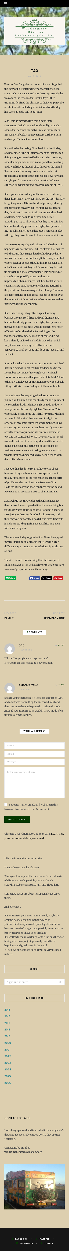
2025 (7, 1076)
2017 (7, 1023)
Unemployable (54, 618)
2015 (7, 1009)
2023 (7, 1063)
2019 (7, 1036)
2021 (7, 1049)
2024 (7, 1069)
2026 (7, 1083)
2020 (7, 1043)
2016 (7, 1016)
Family (9, 618)
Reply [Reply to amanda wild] (61, 684)
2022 (7, 1056)
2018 (7, 1029)
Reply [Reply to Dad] (61, 645)
